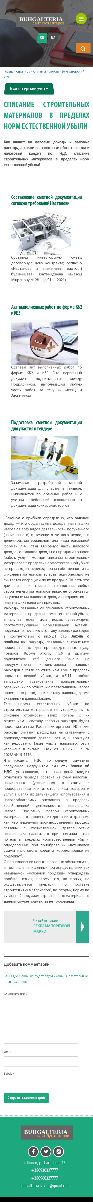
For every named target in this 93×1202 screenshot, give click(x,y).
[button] (83, 48)
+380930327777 (44, 1170)
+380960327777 (44, 1178)
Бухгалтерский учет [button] (29, 88)
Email (9, 1073)
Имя (8, 1052)
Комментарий (16, 994)
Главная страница (17, 72)
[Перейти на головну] (42, 20)
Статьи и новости (46, 72)
